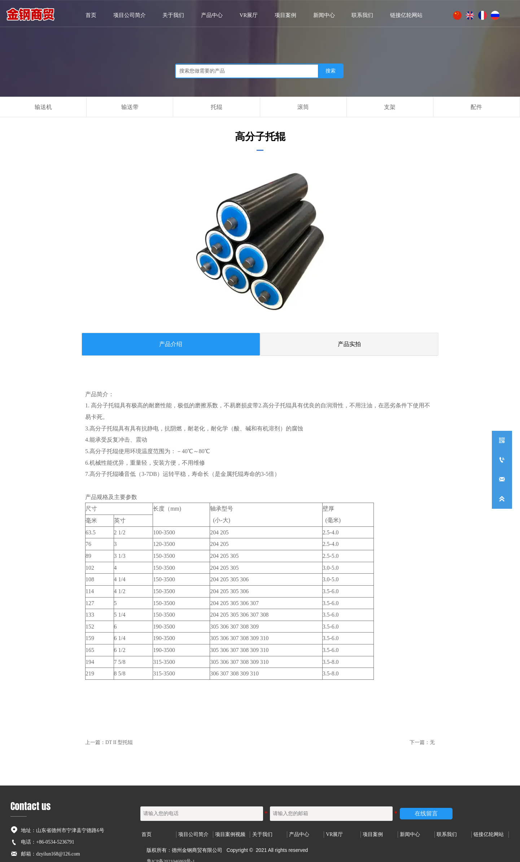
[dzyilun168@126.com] (502, 479)
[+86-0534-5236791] (502, 460)
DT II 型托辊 (119, 737)
